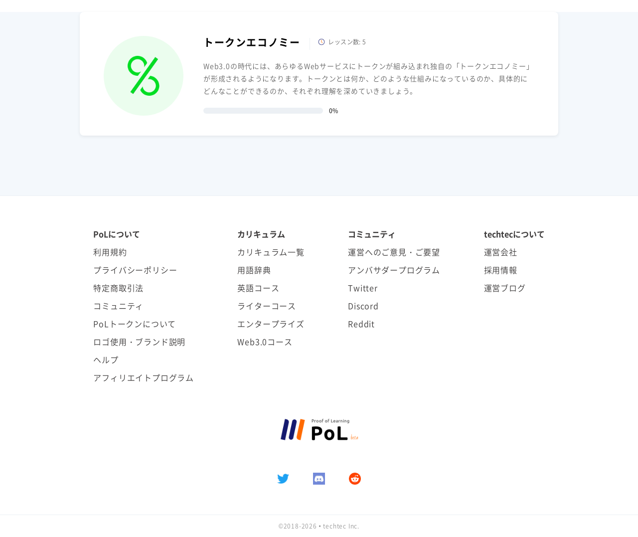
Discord (363, 306)
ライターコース (266, 306)
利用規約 (110, 252)
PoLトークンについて (134, 324)
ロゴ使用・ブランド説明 (139, 342)
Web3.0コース (264, 342)
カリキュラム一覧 (270, 252)
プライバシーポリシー (135, 270)
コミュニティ (118, 306)
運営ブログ (505, 288)
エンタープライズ (270, 324)
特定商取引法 (118, 288)
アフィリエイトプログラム (143, 377)
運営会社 (500, 252)
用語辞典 (254, 270)
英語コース (258, 288)
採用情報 (500, 270)
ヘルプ (105, 359)
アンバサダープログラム (394, 270)
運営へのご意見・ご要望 (394, 252)
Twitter (363, 288)
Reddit (361, 324)
